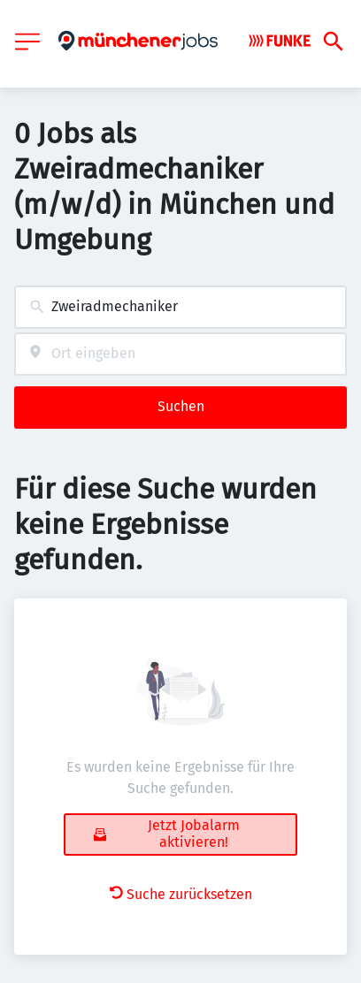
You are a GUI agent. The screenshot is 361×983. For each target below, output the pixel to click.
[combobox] (180, 307)
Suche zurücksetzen (181, 894)
